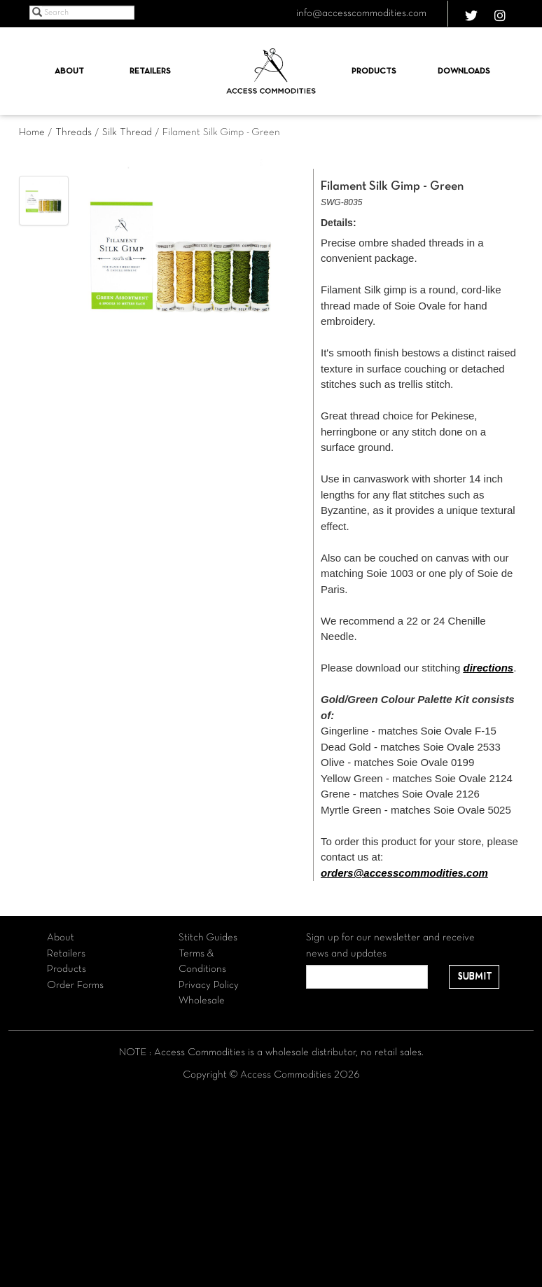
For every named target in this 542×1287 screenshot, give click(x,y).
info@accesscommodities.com (361, 13)
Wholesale (202, 1001)
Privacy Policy (209, 985)
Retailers (150, 71)
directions (488, 668)
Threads (73, 132)
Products (374, 71)
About (69, 71)
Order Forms (75, 985)
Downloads (464, 71)
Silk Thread (127, 132)
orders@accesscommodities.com (404, 873)
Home (32, 132)
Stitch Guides (208, 937)
